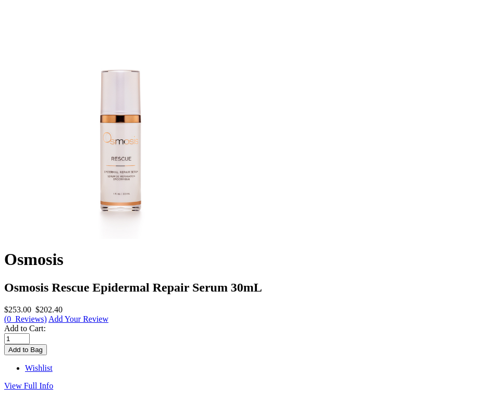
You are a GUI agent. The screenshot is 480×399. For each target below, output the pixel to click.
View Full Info (28, 385)
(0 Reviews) (25, 319)
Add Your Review (78, 319)
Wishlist (39, 368)
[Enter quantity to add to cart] (17, 338)
